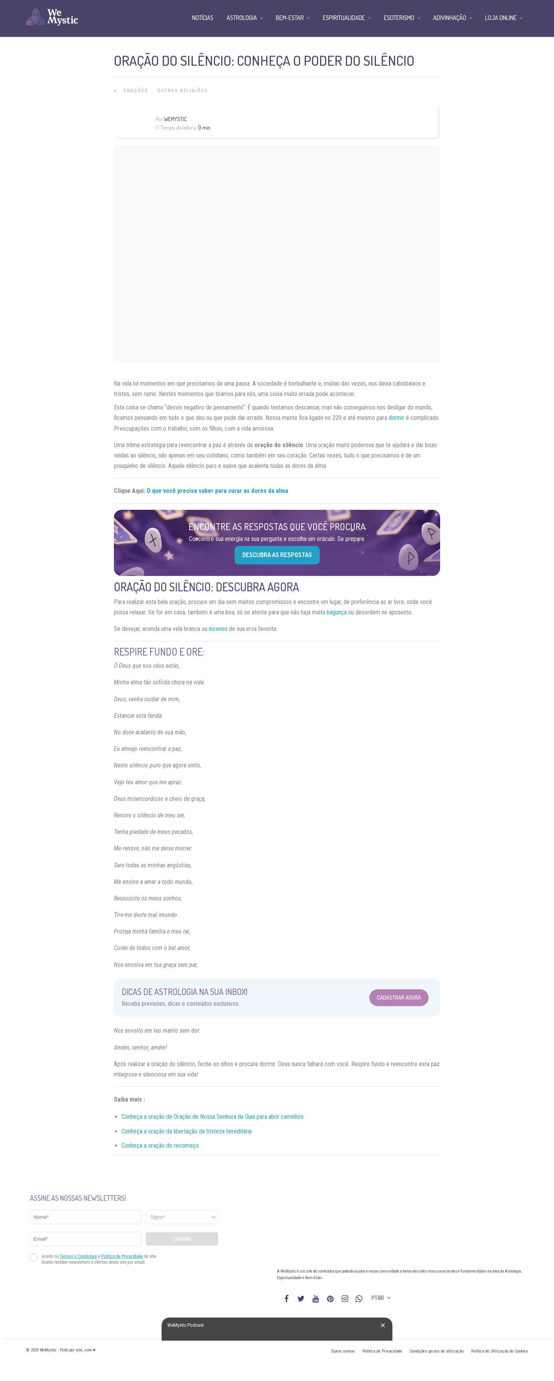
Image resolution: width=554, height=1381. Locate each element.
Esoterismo (399, 18)
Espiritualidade (344, 18)
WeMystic (175, 119)
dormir (396, 417)
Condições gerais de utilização (437, 1351)
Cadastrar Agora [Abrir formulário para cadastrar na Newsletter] (399, 997)
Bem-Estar (290, 18)
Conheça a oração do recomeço (160, 1145)
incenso (218, 628)
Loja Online (501, 18)
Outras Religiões (182, 90)
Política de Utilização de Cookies (499, 1351)
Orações (135, 90)
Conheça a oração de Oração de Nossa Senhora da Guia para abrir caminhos (213, 1116)
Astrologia (242, 18)
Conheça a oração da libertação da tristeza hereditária (187, 1131)
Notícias (203, 18)
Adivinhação (449, 18)
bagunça (337, 612)
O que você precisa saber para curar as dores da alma (217, 490)
